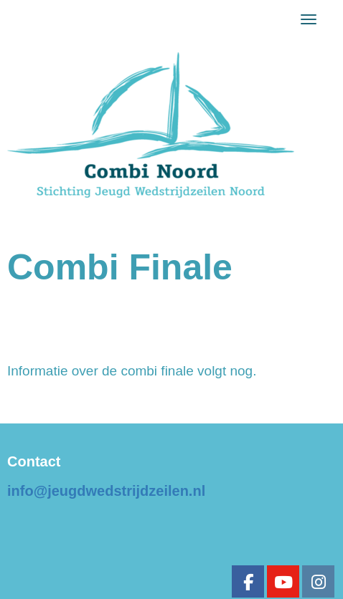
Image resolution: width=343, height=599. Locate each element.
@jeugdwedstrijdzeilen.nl (106, 491)
